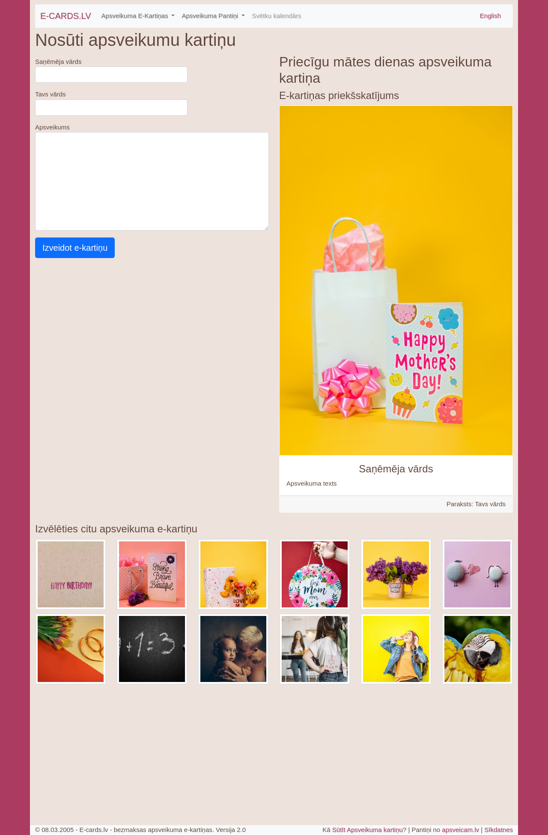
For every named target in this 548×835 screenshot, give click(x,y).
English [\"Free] (490, 15)
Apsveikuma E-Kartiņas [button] (135, 15)
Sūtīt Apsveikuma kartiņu (367, 829)
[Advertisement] (152, 748)
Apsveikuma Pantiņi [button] (211, 15)
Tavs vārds (50, 94)
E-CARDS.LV (65, 16)
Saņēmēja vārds (58, 61)
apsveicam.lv (460, 829)
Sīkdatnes (498, 829)
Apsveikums (52, 127)
